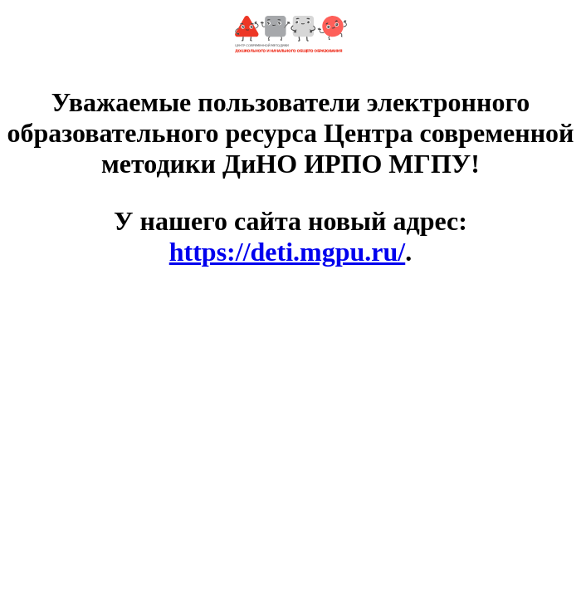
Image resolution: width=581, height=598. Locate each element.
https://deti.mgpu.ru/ (287, 252)
